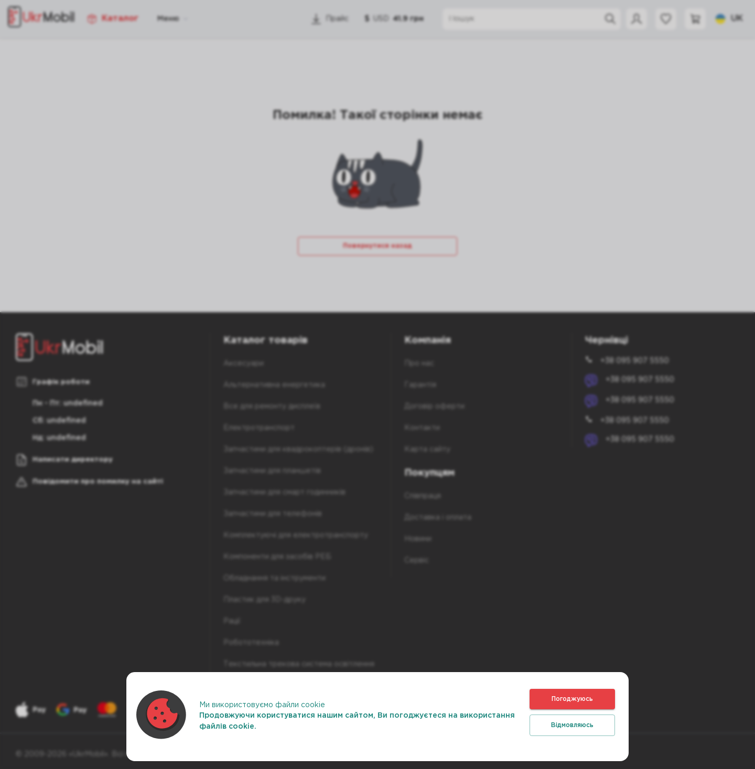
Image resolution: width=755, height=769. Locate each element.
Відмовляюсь (572, 725)
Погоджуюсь (572, 699)
